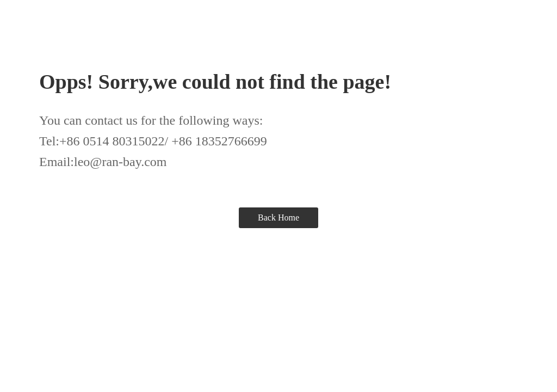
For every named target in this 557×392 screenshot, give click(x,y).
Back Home (278, 217)
